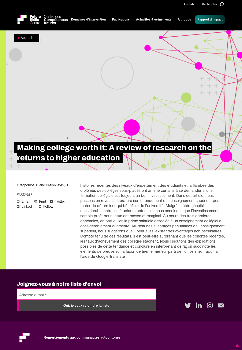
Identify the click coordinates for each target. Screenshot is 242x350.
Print (42, 201)
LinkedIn (28, 207)
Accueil (26, 38)
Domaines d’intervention (88, 19)
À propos (184, 19)
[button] (236, 345)
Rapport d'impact (210, 19)
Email (26, 201)
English (189, 4)
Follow (48, 207)
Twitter (60, 201)
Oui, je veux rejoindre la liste (86, 305)
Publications (121, 19)
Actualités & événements (153, 19)
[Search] (213, 4)
